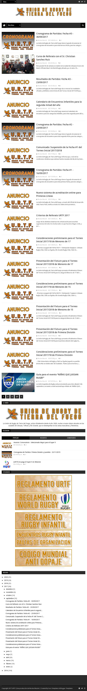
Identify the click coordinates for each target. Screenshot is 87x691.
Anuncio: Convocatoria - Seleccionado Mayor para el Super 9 (35, 442)
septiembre (10, 598)
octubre (9, 595)
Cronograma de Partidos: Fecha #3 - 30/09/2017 (23, 601)
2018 (6, 583)
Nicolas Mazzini (34, 688)
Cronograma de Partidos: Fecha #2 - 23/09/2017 (23, 613)
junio (8, 651)
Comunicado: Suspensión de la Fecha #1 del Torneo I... (25, 616)
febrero (9, 664)
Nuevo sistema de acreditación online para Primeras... (24, 623)
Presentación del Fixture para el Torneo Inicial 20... (23, 632)
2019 (6, 580)
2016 (6, 670)
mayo (8, 654)
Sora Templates (53, 688)
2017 (6, 586)
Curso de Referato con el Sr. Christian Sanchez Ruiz (24, 604)
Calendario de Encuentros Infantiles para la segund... (24, 610)
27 (17, 397)
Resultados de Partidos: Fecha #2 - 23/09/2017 (22, 607)
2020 (6, 577)
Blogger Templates (66, 688)
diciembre (9, 589)
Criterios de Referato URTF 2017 (53, 215)
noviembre (10, 592)
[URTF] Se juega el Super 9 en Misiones (27, 462)
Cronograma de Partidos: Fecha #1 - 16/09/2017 (23, 620)
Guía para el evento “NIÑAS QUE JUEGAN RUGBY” (23, 647)
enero (8, 667)
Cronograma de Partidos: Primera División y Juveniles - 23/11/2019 (37, 452)
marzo (8, 660)
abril (8, 657)
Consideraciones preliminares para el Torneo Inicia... (24, 629)
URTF (13, 688)
